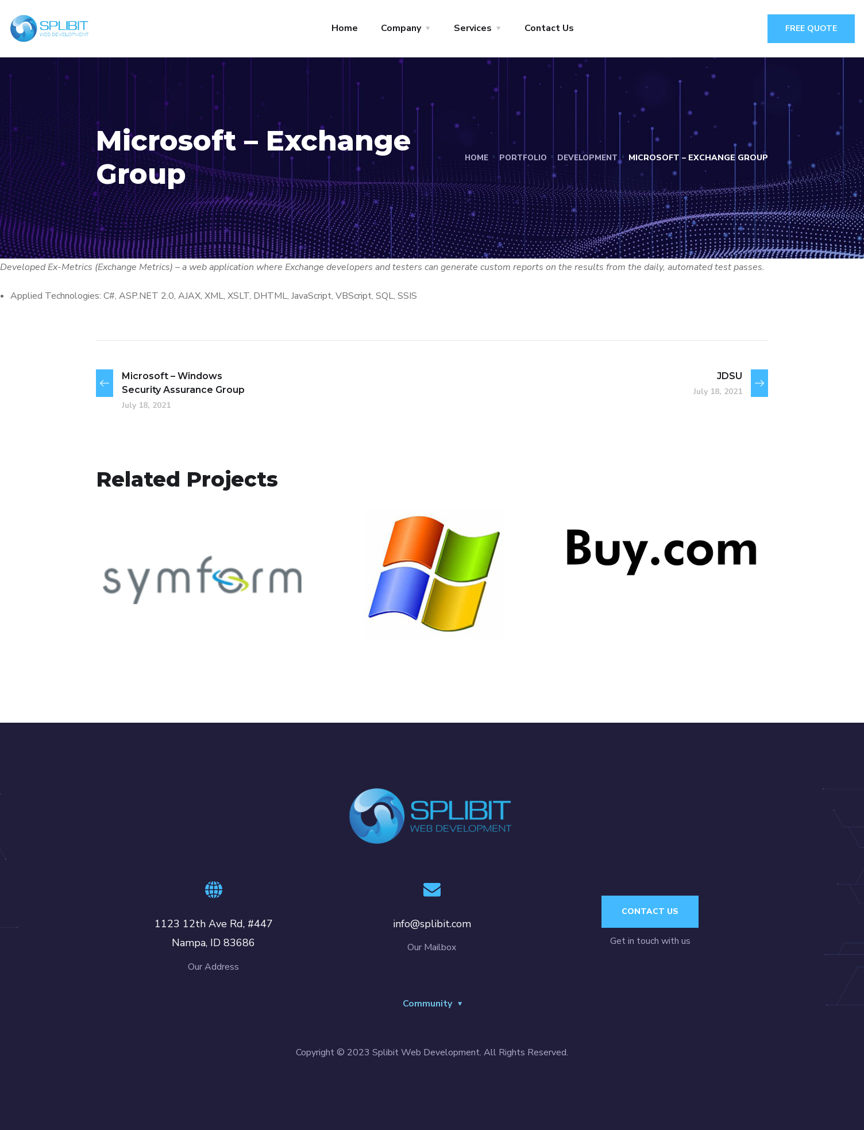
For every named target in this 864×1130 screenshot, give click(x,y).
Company (401, 28)
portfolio (518, 157)
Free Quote (811, 28)
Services (473, 28)
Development (586, 157)
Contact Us (549, 28)
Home (344, 28)
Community (427, 1003)
